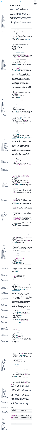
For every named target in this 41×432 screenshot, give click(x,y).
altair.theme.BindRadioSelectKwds (4, 146)
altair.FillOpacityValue (3, 27)
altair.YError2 (2, 103)
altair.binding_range (3, 113)
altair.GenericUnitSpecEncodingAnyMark (4, 429)
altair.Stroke (2, 59)
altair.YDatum (2, 101)
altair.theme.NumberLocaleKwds (4, 182)
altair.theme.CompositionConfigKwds (4, 150)
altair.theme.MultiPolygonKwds (4, 181)
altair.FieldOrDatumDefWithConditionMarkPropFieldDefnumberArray (4, 411)
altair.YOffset (2, 106)
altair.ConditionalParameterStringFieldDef (4, 290)
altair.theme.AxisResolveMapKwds (4, 141)
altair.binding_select (3, 114)
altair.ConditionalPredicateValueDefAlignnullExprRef (4, 309)
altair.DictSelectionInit (3, 359)
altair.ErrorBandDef (3, 369)
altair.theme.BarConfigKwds (3, 142)
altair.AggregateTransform (3, 218)
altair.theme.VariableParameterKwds (4, 213)
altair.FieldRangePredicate (3, 418)
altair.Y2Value (2, 100)
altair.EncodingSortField (3, 366)
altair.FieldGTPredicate (3, 392)
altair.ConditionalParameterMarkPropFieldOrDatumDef (4, 287)
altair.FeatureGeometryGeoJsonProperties (4, 387)
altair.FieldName (2, 395)
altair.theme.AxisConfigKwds (3, 140)
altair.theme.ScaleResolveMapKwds (4, 200)
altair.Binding (2, 244)
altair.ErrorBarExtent (3, 373)
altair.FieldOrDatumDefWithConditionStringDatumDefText (4, 413)
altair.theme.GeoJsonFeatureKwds (4, 161)
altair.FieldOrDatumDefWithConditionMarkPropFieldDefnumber (4, 409)
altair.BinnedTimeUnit (3, 245)
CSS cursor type (25, 115)
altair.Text (2, 71)
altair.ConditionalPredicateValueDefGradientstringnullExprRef (4, 316)
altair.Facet (2, 22)
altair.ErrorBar (2, 370)
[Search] (35, 1)
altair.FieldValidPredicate (3, 419)
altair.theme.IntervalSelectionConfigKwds (4, 166)
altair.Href (2, 29)
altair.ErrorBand (2, 367)
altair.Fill (1, 23)
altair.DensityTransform (3, 355)
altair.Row (2, 52)
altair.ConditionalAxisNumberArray (4, 267)
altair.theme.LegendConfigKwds (4, 169)
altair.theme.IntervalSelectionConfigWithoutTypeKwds (4, 168)
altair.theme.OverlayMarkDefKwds (4, 183)
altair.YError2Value (2, 104)
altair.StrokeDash (2, 60)
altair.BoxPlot (2, 247)
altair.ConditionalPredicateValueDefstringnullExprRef (4, 331)
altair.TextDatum (2, 72)
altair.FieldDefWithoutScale (3, 389)
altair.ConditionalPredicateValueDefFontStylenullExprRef (4, 312)
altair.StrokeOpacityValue (3, 66)
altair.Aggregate (2, 216)
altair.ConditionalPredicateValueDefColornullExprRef (4, 311)
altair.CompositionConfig (3, 258)
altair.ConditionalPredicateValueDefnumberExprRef (4, 326)
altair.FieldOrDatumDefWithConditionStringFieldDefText (4, 414)
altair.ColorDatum (2, 16)
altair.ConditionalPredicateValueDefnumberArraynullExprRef (4, 324)
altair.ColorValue (2, 17)
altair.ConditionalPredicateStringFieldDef (4, 307)
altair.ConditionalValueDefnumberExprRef (4, 340)
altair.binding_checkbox (3, 111)
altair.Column (2, 18)
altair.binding (2, 110)
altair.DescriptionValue (3, 20)
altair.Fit (1, 421)
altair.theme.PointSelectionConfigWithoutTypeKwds (4, 188)
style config (22, 91)
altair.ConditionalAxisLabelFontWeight (4, 265)
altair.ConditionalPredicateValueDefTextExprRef (4, 319)
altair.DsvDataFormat (3, 363)
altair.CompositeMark (3, 256)
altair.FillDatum (2, 24)
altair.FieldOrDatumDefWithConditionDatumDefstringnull (4, 403)
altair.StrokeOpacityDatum (3, 65)
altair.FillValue (2, 28)
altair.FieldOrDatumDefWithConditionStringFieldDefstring (4, 416)
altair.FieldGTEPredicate (3, 391)
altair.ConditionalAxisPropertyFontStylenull (4, 272)
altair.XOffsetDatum (3, 94)
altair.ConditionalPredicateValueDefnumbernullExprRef (4, 328)
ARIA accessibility (28, 39)
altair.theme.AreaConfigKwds (4, 138)
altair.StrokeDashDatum (3, 61)
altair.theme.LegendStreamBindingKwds (4, 172)
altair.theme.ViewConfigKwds (4, 215)
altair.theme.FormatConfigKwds (4, 158)
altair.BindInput (2, 241)
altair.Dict (2, 357)
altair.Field (2, 388)
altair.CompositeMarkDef (3, 257)
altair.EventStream (2, 374)
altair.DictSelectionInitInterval (3, 360)
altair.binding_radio (3, 112)
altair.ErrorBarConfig (3, 371)
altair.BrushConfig (2, 250)
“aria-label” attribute (21, 118)
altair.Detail (2, 21)
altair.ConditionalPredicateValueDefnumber (4, 321)
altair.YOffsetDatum (3, 107)
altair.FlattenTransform (3, 422)
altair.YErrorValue (2, 105)
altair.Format (2, 426)
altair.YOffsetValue (2, 108)
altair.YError (2, 102)
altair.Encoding (2, 365)
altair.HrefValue (2, 30)
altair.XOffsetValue (2, 95)
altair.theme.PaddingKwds (3, 184)
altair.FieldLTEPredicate (3, 393)
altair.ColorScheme (3, 255)
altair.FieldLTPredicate (3, 394)
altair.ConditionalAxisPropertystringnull (4, 281)
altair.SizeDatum (2, 57)
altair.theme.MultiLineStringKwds (4, 179)
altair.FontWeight (2, 425)
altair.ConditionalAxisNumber (3, 266)
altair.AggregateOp (2, 217)
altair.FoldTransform (3, 423)
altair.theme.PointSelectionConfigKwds (4, 187)
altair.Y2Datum (2, 99)
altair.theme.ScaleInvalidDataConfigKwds (4, 199)
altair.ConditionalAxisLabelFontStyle (4, 263)
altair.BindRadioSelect (3, 242)
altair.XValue (2, 96)
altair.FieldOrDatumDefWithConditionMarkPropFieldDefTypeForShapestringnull (4, 407)
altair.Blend (2, 246)
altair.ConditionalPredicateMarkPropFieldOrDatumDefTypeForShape (4, 305)
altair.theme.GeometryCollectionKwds (4, 162)
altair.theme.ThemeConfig (3, 137)
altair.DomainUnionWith (3, 362)
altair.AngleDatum (2, 13)
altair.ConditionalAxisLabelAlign (4, 261)
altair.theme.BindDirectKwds (3, 144)
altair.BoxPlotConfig (3, 248)
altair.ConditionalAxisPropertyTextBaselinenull (4, 275)
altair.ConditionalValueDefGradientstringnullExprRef (4, 334)
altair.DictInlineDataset (3, 358)
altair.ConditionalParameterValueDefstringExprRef (4, 300)
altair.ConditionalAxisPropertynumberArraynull (4, 277)
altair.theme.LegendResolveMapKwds (4, 170)
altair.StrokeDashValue (3, 62)
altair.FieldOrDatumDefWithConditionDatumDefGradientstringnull (4, 397)
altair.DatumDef (2, 353)
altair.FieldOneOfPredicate (3, 396)
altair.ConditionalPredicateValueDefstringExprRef (4, 329)
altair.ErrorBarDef (2, 372)
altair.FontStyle (2, 424)
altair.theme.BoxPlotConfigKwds (4, 148)
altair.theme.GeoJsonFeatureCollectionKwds (4, 160)
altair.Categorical (2, 252)
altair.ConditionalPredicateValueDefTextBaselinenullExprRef (4, 317)
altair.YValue (2, 109)
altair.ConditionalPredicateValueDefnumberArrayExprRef (4, 323)
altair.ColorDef (2, 253)
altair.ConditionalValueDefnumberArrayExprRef (4, 338)
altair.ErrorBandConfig (3, 368)
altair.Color (2, 15)
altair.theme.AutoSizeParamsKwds (4, 139)
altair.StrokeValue (2, 67)
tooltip (15, 362)
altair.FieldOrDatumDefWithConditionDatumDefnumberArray (4, 401)
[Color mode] (37, 1)
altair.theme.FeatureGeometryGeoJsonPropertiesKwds (4, 157)
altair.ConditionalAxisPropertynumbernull (4, 279)
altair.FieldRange (2, 417)
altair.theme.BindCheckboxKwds (4, 143)
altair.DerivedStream (3, 356)
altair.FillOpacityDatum (3, 26)
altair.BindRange (2, 243)
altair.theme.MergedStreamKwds (4, 178)
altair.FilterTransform (3, 420)
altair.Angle (2, 12)
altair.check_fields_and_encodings (4, 115)
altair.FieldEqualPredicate (3, 390)
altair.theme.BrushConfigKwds (4, 149)
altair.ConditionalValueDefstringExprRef (4, 342)
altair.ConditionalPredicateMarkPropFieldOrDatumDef (4, 304)
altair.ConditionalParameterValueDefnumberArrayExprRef (4, 297)
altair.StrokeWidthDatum (3, 69)
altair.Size (2, 56)
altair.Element (2, 364)
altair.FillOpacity (2, 25)
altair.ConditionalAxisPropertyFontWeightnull (4, 274)
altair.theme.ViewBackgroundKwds (4, 214)
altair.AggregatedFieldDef (3, 219)
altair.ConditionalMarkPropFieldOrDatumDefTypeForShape (4, 285)
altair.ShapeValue (2, 55)
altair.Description (2, 19)
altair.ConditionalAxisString (3, 282)
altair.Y (1, 97)
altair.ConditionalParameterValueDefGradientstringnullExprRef (4, 292)
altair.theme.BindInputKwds (3, 145)
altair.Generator (2, 428)
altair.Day (2, 354)
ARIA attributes (20, 35)
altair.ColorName (2, 254)
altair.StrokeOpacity (3, 64)
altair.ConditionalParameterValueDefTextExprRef (4, 293)
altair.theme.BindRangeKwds (3, 147)
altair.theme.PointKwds (3, 185)
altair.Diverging (2, 361)
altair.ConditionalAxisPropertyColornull (4, 270)
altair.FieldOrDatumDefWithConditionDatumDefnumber (4, 399)
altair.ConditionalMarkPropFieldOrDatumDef (4, 283)
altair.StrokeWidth (2, 68)
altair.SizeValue (2, 58)
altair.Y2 (1, 98)
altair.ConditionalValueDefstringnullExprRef (4, 343)
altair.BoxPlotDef (2, 249)
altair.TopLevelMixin (3, 10)
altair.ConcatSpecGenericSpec (4, 259)
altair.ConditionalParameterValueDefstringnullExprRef (4, 302)
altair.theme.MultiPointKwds (3, 180)
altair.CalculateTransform (3, 251)
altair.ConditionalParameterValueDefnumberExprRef (4, 299)
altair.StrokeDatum (2, 63)
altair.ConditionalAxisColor (3, 260)
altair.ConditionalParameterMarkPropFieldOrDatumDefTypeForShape (4, 288)
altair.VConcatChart (3, 11)
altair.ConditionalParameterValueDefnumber (4, 295)
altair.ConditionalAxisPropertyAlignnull (4, 269)
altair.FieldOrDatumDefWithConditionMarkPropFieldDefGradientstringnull (4, 405)
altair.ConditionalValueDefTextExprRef (4, 335)
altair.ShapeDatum (2, 54)
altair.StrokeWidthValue (3, 70)
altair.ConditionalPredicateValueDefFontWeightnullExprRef (4, 314)
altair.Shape (2, 53)
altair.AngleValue (2, 14)
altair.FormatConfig (3, 427)
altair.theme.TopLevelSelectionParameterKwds (4, 211)
